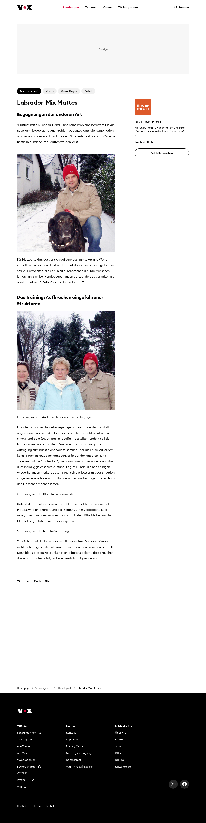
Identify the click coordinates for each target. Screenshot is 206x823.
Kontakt (71, 732)
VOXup (21, 787)
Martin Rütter (42, 581)
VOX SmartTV (25, 780)
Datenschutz (73, 760)
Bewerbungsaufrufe (29, 766)
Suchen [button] (181, 7)
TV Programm (128, 7)
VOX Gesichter (26, 760)
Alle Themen (24, 746)
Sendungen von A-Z (29, 732)
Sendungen (41, 688)
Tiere (26, 581)
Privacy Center (75, 746)
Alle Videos (23, 753)
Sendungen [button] (71, 7)
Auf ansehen (162, 153)
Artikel (88, 91)
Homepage (23, 688)
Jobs (118, 746)
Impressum (72, 739)
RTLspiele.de (123, 766)
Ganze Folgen (69, 91)
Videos (107, 7)
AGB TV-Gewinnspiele (79, 766)
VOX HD (22, 773)
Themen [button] (91, 7)
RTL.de (119, 760)
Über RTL (120, 732)
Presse (119, 739)
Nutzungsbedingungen (80, 753)
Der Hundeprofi (62, 688)
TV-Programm (25, 739)
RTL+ (118, 753)
